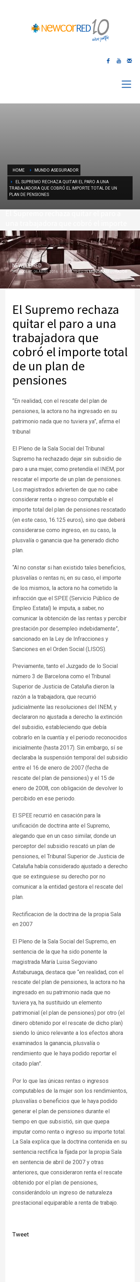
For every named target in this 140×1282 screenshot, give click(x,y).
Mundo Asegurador (108, 272)
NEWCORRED (27, 265)
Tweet (20, 1234)
